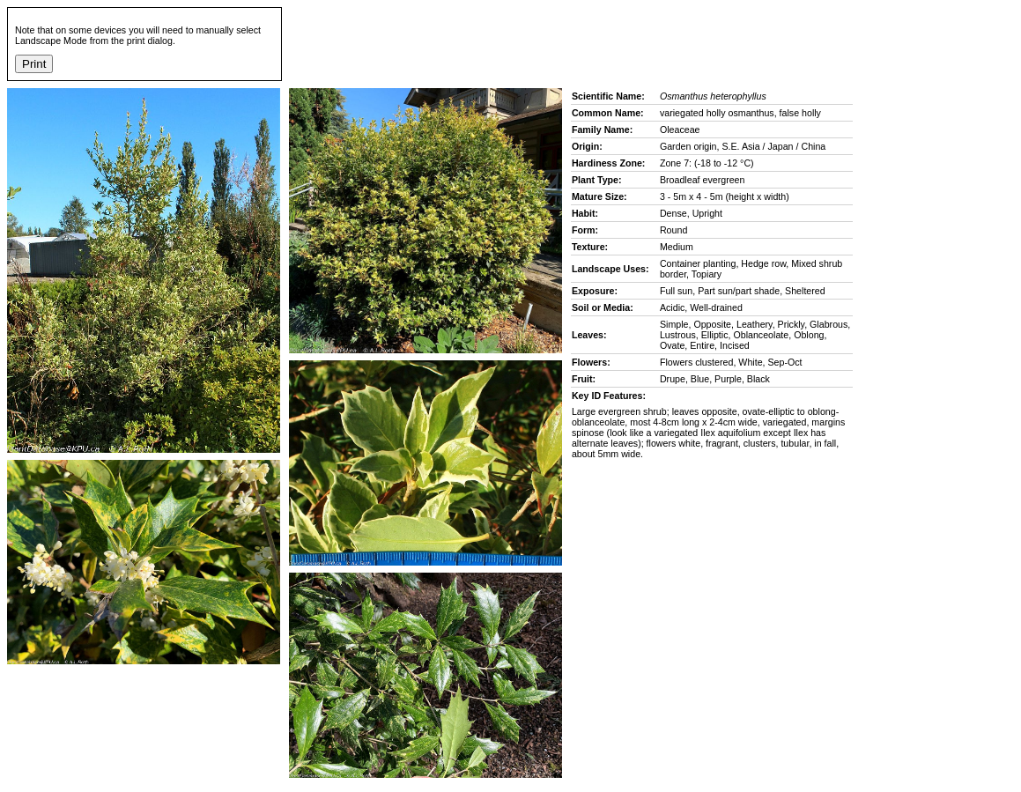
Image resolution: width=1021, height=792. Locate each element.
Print (34, 63)
